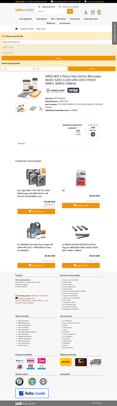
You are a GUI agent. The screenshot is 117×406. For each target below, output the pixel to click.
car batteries (67, 320)
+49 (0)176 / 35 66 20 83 (38, 296)
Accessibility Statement (71, 309)
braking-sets (67, 327)
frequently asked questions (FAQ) (74, 291)
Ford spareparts (23, 329)
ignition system (68, 347)
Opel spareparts (23, 334)
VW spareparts (23, 345)
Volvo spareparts (24, 343)
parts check (67, 300)
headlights (66, 343)
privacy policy (67, 289)
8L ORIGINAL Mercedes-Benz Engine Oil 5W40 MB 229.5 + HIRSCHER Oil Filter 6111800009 (35, 247)
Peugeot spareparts (25, 336)
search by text (48, 6)
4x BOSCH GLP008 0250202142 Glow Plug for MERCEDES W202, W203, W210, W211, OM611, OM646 (80, 247)
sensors (65, 345)
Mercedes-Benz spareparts (27, 332)
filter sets (40, 28)
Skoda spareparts (24, 341)
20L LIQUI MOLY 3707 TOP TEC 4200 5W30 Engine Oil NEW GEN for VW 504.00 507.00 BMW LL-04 (33, 193)
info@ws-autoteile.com (26, 298)
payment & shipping (70, 307)
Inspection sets (27, 28)
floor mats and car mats (71, 323)
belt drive (66, 338)
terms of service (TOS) (70, 280)
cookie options (68, 284)
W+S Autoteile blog (69, 304)
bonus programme (69, 286)
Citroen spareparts (24, 325)
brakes (65, 325)
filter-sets (66, 332)
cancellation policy (69, 302)
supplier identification (70, 295)
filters (65, 329)
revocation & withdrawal (71, 298)
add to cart (36, 211)
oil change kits (68, 336)
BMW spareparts (24, 323)
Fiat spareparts (23, 327)
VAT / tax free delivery (70, 293)
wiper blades (67, 341)
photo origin (67, 282)
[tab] (46, 6)
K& (63, 190)
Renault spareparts (24, 338)
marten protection (69, 334)
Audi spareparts (23, 320)
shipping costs (51, 206)
